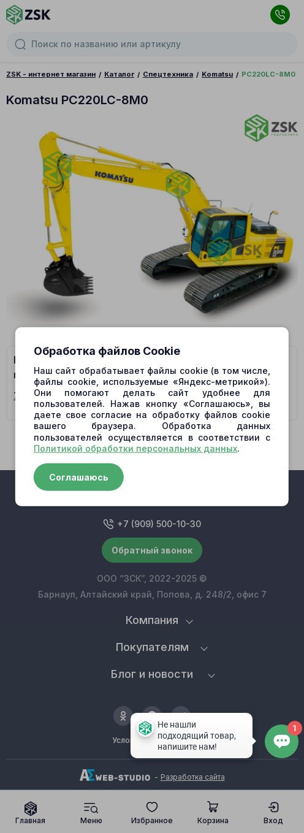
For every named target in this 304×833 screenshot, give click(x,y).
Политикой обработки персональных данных (135, 448)
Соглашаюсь (78, 477)
